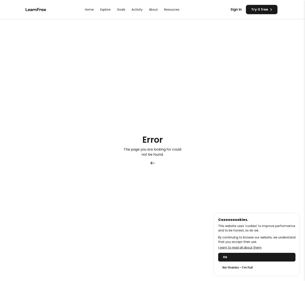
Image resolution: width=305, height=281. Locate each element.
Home (89, 9)
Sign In (236, 9)
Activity (137, 9)
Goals (121, 9)
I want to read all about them (240, 247)
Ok (225, 257)
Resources (171, 9)
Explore (105, 9)
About (153, 9)
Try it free (261, 9)
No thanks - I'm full (237, 267)
